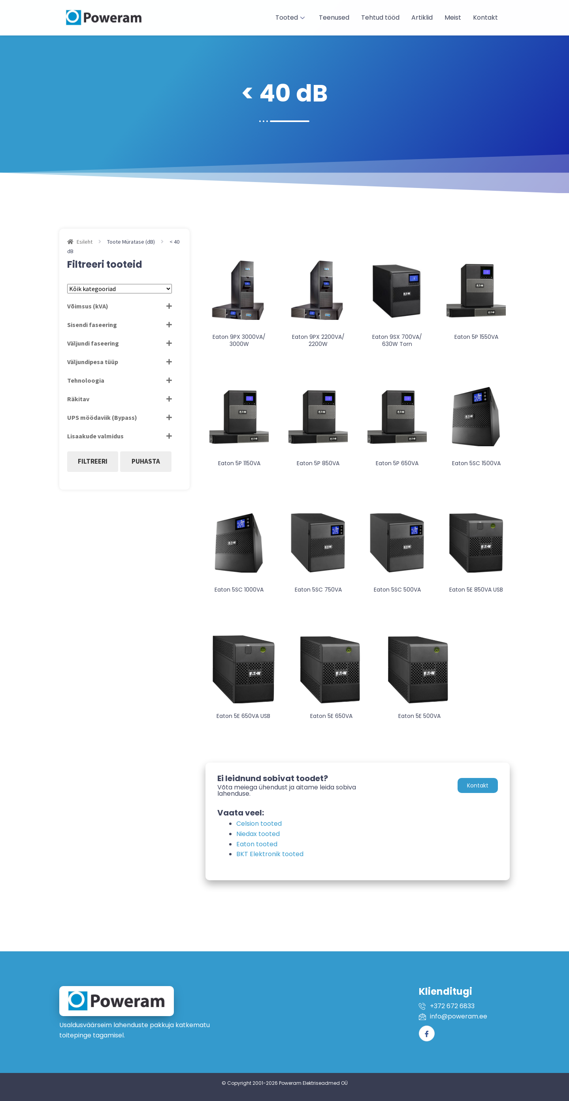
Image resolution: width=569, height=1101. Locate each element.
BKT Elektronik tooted (269, 854)
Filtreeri (92, 461)
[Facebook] (427, 1033)
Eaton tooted (256, 844)
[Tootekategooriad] (119, 288)
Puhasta (146, 461)
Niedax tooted (258, 833)
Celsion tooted (259, 823)
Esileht (84, 241)
